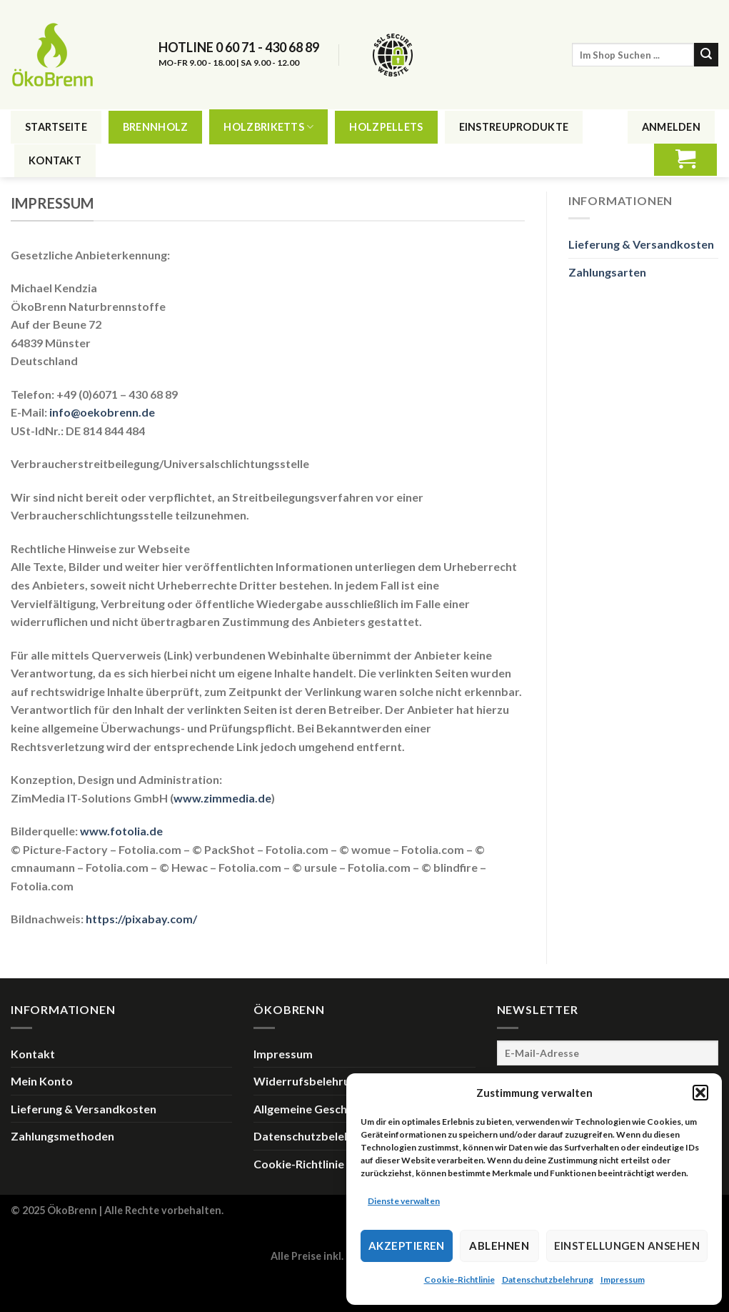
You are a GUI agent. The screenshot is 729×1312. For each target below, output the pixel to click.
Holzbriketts (268, 127)
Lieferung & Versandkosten (641, 244)
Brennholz (155, 127)
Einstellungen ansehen (627, 1245)
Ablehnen (499, 1245)
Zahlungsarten (607, 272)
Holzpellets (386, 127)
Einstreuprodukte (514, 127)
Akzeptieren (406, 1245)
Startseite (56, 127)
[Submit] (706, 55)
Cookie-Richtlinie (459, 1279)
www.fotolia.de (121, 831)
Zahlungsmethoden (62, 1136)
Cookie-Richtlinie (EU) (310, 1164)
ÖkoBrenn (72, 1210)
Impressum (622, 1279)
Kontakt (55, 160)
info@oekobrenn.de (102, 412)
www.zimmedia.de (222, 798)
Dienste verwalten (404, 1201)
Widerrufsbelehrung (308, 1081)
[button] (700, 1092)
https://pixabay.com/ (141, 918)
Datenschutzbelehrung (547, 1279)
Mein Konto (42, 1081)
